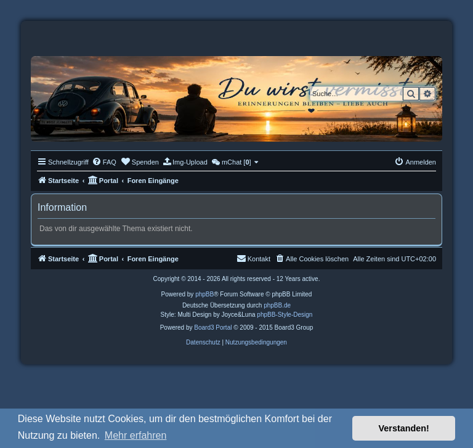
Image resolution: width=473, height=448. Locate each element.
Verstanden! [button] (404, 428)
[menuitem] (104, 162)
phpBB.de (277, 305)
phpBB (204, 294)
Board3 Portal (213, 327)
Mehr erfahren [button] (136, 435)
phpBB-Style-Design (284, 314)
